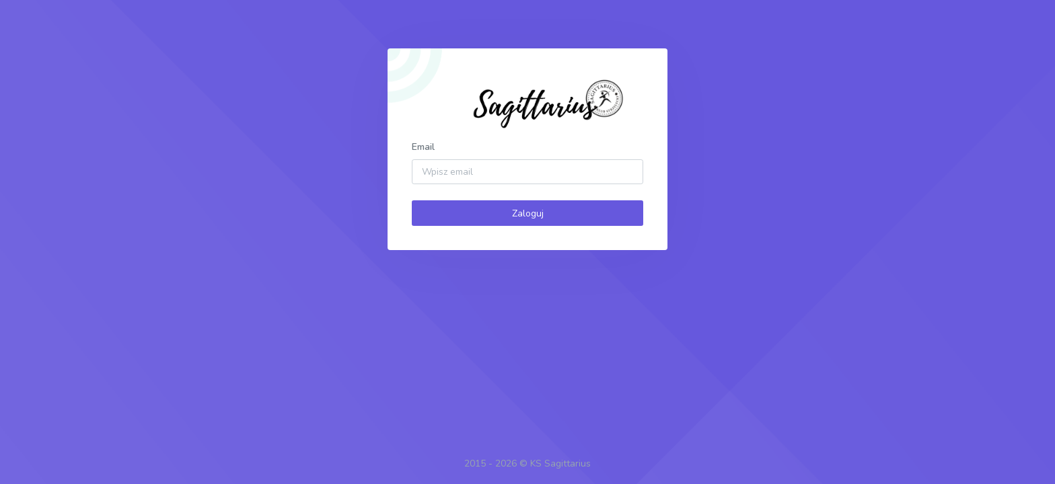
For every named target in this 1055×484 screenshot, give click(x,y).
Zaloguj (528, 213)
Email (423, 146)
